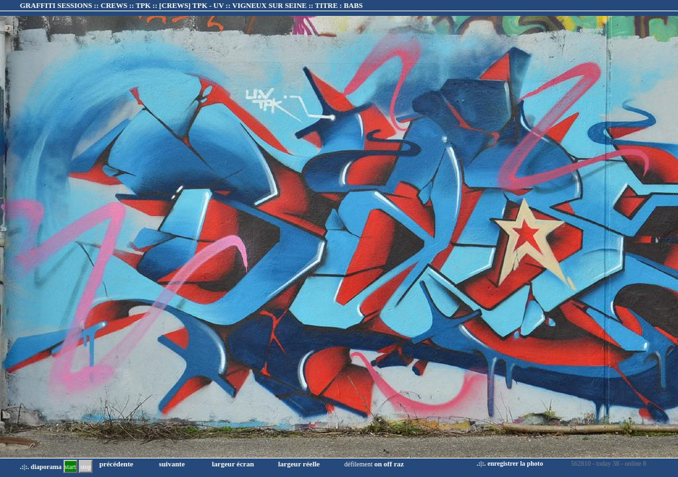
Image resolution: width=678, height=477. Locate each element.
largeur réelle (299, 464)
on (378, 464)
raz (399, 464)
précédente (116, 464)
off (387, 464)
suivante (172, 464)
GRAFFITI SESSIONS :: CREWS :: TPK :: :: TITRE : (191, 5)
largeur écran (233, 464)
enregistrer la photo (515, 463)
